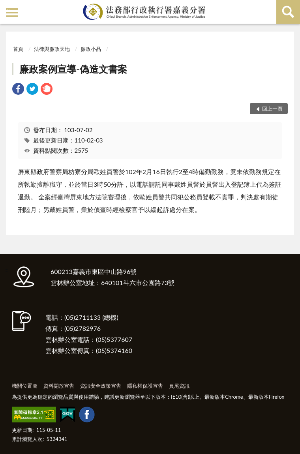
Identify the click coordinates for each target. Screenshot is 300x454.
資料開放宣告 (58, 386)
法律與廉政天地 (52, 49)
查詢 (288, 12)
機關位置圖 (25, 386)
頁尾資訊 (179, 386)
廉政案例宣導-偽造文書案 (73, 69)
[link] (18, 90)
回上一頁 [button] (272, 108)
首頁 (18, 49)
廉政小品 (91, 49)
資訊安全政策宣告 (100, 386)
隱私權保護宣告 (145, 386)
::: (7, 7)
